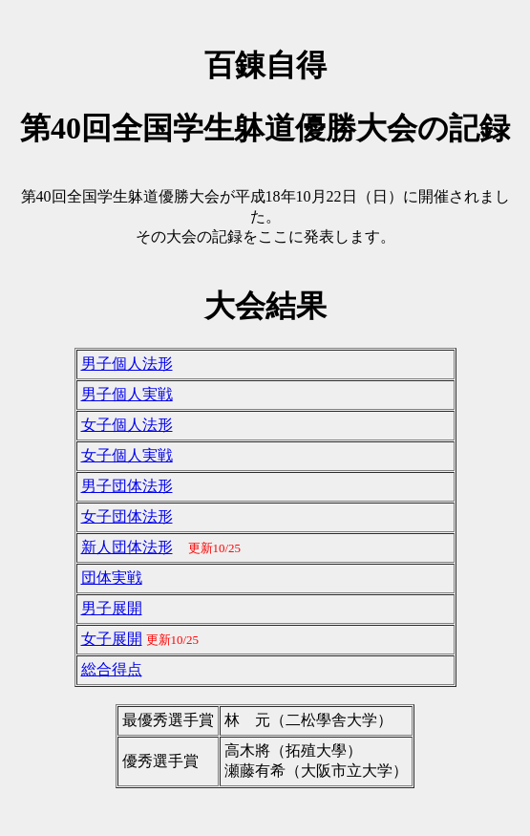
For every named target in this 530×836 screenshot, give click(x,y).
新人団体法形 (127, 547)
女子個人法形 (127, 425)
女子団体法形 (127, 516)
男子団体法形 (127, 486)
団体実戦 (111, 577)
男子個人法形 (127, 363)
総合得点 (111, 669)
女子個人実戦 (127, 455)
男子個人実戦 (127, 394)
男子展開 (111, 608)
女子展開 (111, 639)
